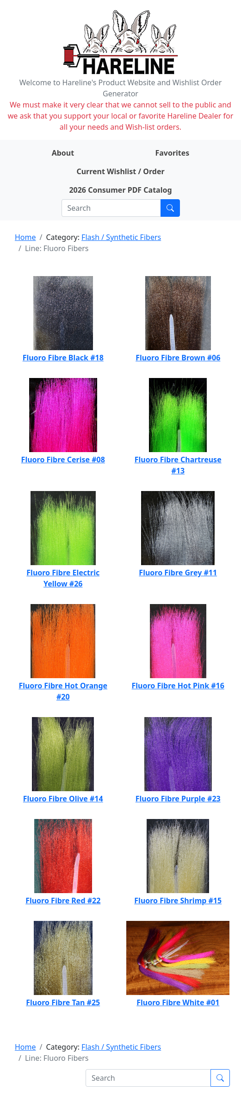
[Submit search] (170, 208)
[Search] (111, 208)
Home (25, 237)
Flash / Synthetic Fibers (121, 237)
